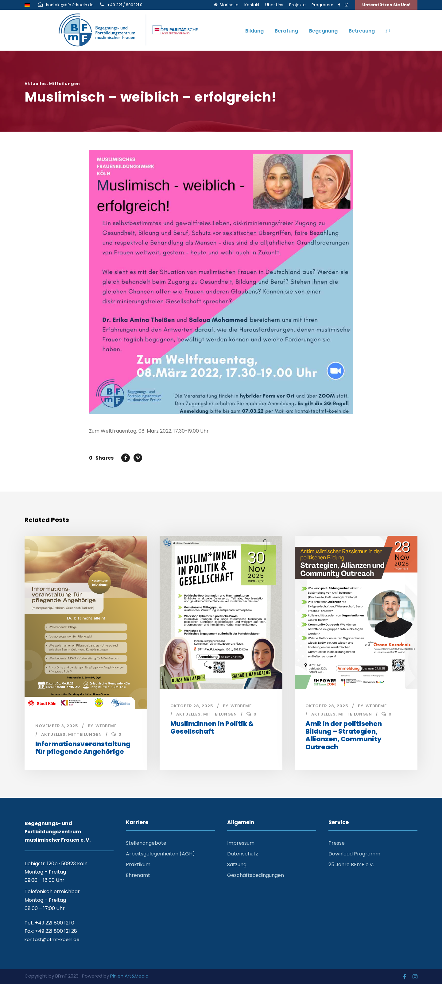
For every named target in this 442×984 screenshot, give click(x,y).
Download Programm (354, 852)
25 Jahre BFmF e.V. (351, 863)
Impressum (240, 842)
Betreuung (362, 30)
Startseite (226, 5)
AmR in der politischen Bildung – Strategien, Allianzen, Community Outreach (343, 735)
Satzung (236, 863)
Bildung (254, 30)
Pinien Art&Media (129, 975)
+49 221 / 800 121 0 (124, 5)
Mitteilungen (64, 84)
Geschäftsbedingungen (255, 874)
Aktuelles (36, 84)
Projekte (297, 5)
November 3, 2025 (56, 726)
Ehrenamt (138, 874)
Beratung (286, 30)
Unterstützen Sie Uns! (386, 5)
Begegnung (323, 30)
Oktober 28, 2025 (191, 706)
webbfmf (106, 726)
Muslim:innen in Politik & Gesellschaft (212, 727)
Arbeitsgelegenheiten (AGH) (160, 852)
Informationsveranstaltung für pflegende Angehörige (82, 747)
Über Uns (274, 5)
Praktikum (138, 863)
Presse (336, 842)
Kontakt (251, 5)
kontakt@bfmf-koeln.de (70, 5)
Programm (322, 5)
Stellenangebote (146, 842)
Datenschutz (242, 852)
